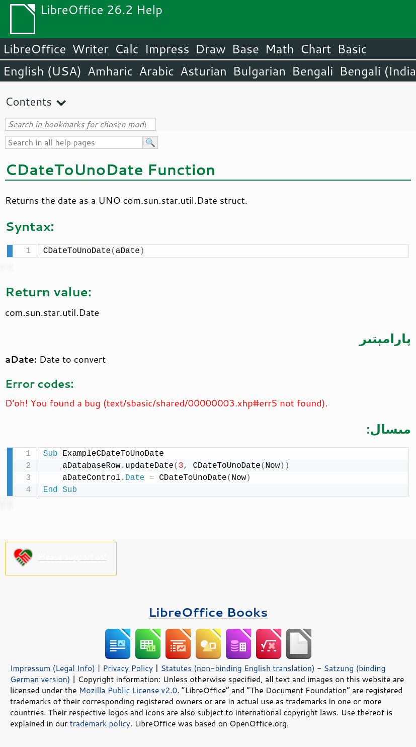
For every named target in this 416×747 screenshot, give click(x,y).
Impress (167, 48)
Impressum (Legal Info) (52, 666)
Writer (90, 48)
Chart (315, 48)
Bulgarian (259, 70)
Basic (352, 48)
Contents (28, 101)
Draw (210, 48)
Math (279, 48)
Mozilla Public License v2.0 (128, 688)
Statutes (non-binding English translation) (237, 666)
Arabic (156, 70)
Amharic (110, 70)
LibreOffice (34, 48)
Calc (127, 48)
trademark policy (100, 721)
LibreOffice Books (208, 610)
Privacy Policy (128, 666)
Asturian (203, 70)
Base (245, 48)
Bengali (312, 70)
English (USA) (42, 70)
